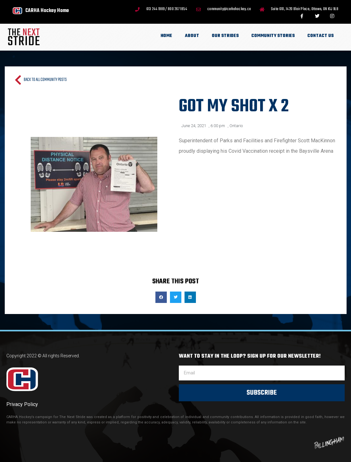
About (192, 36)
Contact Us (320, 36)
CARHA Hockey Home (47, 11)
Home (166, 36)
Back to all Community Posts (45, 79)
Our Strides (225, 36)
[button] (161, 297)
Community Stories (273, 36)
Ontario (236, 125)
